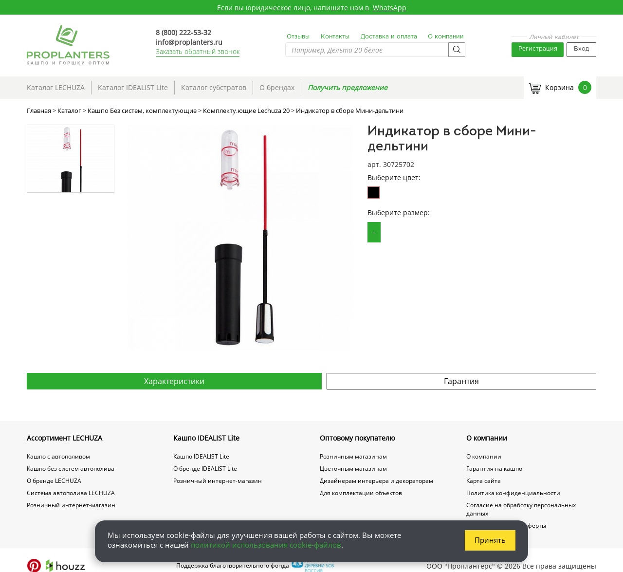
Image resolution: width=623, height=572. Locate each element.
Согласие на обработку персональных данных (521, 509)
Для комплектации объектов (361, 493)
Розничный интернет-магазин (71, 505)
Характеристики (174, 381)
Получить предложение (347, 87)
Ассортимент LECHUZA (64, 438)
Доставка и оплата (389, 36)
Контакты (335, 36)
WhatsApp (389, 7)
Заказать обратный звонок (197, 51)
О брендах (276, 87)
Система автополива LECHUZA (71, 493)
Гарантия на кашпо (494, 468)
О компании (446, 36)
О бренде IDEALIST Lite (205, 468)
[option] (240, 237)
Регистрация (537, 49)
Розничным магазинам (353, 456)
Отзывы (298, 36)
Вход (581, 49)
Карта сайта (483, 481)
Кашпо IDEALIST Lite (206, 438)
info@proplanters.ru (189, 42)
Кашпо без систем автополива (70, 468)
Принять (490, 540)
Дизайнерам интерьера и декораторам (376, 481)
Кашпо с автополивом (58, 456)
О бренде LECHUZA (54, 481)
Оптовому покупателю (357, 438)
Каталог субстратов (213, 87)
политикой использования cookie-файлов (266, 545)
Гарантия (461, 381)
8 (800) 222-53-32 (183, 32)
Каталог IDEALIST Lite (133, 87)
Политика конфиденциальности (513, 493)
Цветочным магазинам (353, 468)
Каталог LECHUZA (56, 87)
